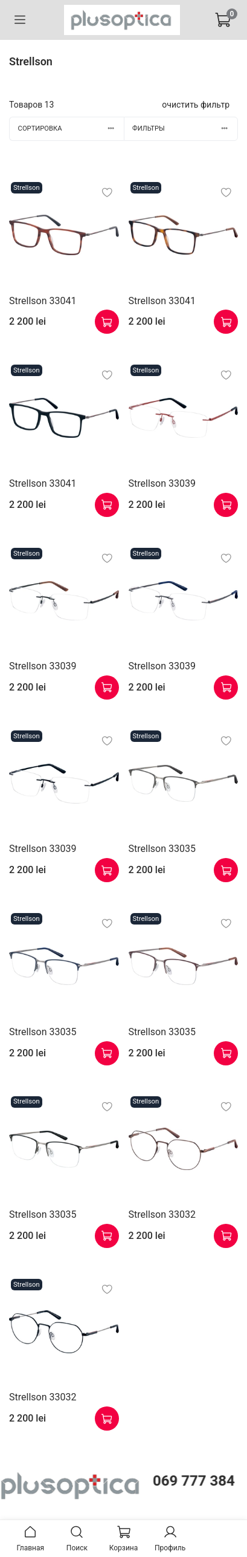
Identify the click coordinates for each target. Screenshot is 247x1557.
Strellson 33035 (162, 848)
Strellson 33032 (162, 1214)
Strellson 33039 (162, 483)
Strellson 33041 (42, 301)
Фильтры (184, 128)
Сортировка (71, 128)
